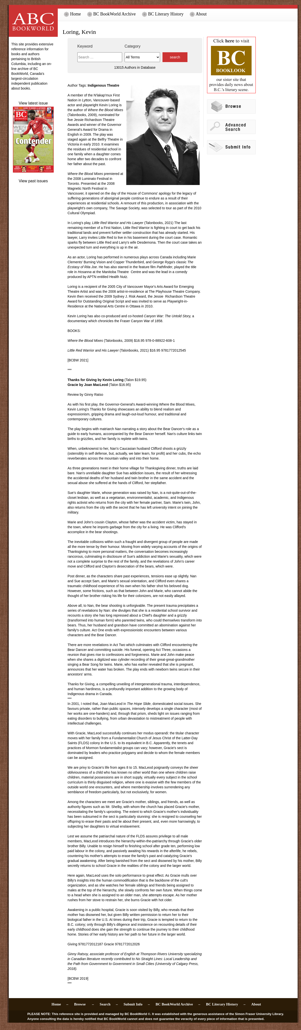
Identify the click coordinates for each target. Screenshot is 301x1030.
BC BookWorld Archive (111, 14)
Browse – (84, 1004)
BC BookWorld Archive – (178, 1004)
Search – (109, 1004)
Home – (60, 1004)
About (198, 14)
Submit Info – (137, 1004)
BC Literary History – (225, 1004)
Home (72, 14)
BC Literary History (163, 14)
